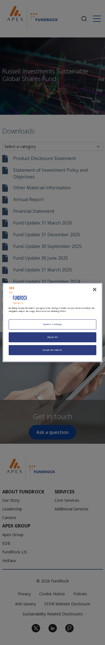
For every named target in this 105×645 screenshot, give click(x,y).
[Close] (94, 289)
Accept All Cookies (52, 349)
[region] (52, 322)
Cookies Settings (52, 324)
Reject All (52, 337)
